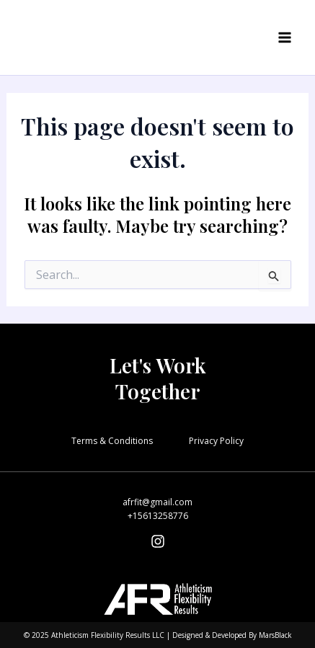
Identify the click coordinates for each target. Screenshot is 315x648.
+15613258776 (158, 516)
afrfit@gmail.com (157, 502)
